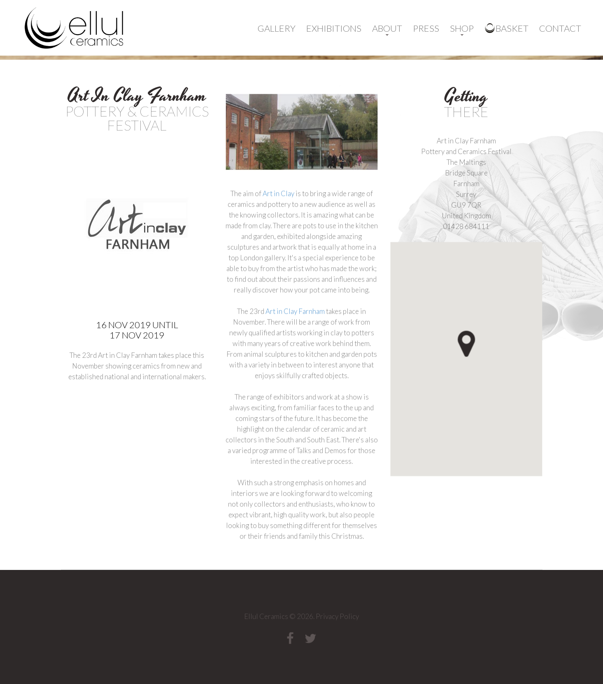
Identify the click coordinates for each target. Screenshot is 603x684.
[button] (481, 365)
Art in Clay (277, 215)
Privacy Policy (337, 618)
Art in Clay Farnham (295, 333)
